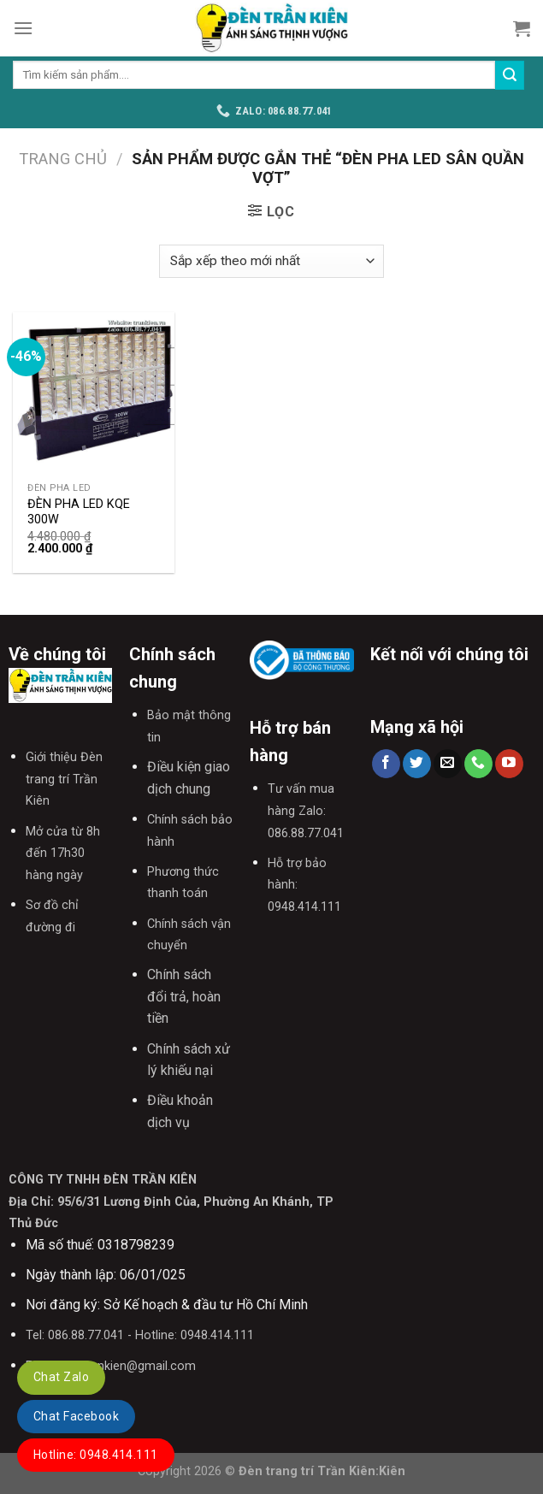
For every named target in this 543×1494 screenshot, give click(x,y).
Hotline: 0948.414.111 (95, 1455)
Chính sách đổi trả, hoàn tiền (184, 996)
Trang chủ (63, 159)
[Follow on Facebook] (386, 763)
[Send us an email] (448, 763)
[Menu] (23, 28)
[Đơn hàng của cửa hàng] (271, 261)
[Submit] (509, 75)
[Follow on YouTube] (509, 763)
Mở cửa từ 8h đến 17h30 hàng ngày (63, 853)
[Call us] (478, 763)
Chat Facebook (76, 1416)
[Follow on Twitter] (417, 763)
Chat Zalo (61, 1377)
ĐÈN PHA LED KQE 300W (78, 512)
